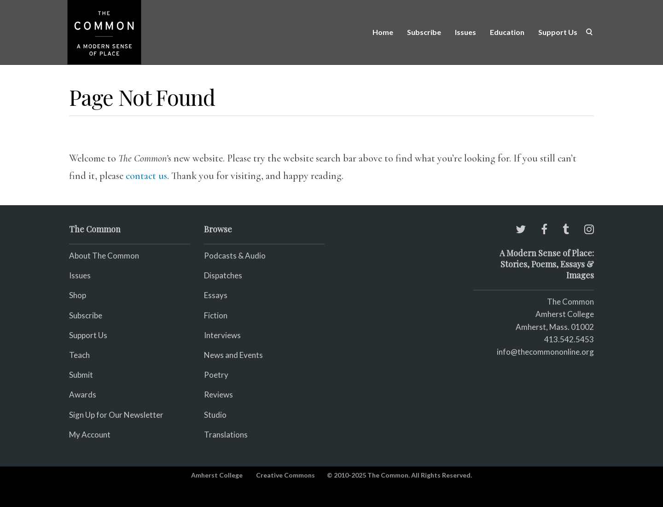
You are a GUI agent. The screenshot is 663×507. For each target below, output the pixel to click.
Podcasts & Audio (235, 255)
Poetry (216, 375)
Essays (215, 295)
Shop (77, 295)
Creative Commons (285, 475)
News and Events (233, 355)
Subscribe (424, 32)
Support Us (557, 32)
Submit (81, 375)
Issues (465, 32)
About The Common (104, 255)
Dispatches (223, 275)
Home (382, 32)
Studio (215, 415)
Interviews (222, 335)
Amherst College (217, 475)
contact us (146, 176)
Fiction (215, 315)
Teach (79, 355)
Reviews (218, 394)
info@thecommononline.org (545, 352)
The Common (570, 301)
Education (507, 32)
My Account (89, 434)
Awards (82, 394)
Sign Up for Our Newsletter (116, 415)
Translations (226, 434)
